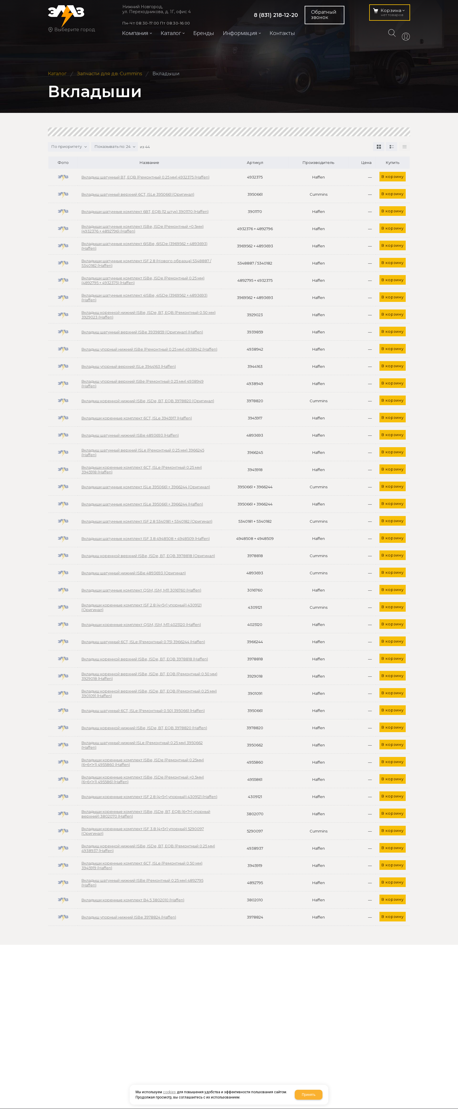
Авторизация (406, 38)
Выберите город (74, 30)
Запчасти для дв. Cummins (109, 73)
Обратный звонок (323, 14)
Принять (308, 1095)
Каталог (57, 73)
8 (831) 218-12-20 (276, 15)
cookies (169, 1092)
